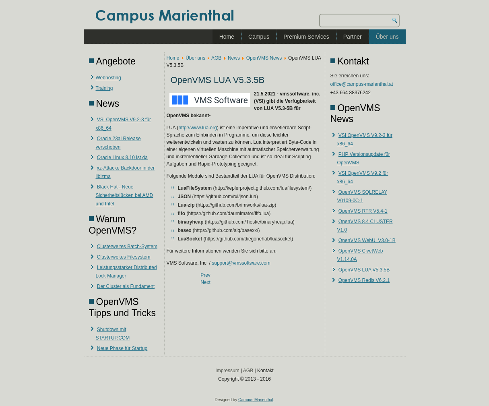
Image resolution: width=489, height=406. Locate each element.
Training (104, 88)
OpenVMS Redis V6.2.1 (364, 280)
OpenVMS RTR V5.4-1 (363, 211)
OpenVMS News (264, 58)
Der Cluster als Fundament (126, 286)
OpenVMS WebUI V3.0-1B (367, 240)
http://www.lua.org (198, 127)
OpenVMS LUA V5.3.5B (364, 270)
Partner (352, 36)
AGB (216, 58)
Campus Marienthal (255, 400)
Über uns (387, 36)
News (234, 58)
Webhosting (108, 78)
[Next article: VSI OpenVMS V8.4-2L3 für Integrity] (205, 282)
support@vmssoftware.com (241, 263)
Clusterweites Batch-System (127, 246)
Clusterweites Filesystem (124, 257)
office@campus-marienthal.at (361, 84)
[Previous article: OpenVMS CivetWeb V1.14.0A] (205, 275)
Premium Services (306, 36)
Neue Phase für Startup (122, 348)
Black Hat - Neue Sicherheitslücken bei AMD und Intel (124, 195)
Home (226, 36)
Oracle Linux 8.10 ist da (122, 157)
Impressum (227, 370)
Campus (258, 36)
